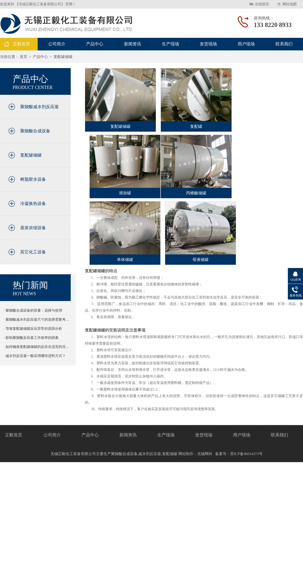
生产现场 (170, 44)
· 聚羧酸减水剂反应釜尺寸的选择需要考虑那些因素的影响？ (38, 319)
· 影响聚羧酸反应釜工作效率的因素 (31, 338)
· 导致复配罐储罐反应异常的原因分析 (33, 329)
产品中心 (94, 44)
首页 (23, 57)
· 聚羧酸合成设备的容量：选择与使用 (33, 310)
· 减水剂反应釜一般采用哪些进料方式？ (35, 356)
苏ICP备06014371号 (246, 454)
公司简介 (56, 44)
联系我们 (284, 44)
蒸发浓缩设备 (33, 227)
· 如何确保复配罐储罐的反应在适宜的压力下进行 (38, 347)
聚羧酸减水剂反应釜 (39, 106)
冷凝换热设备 (33, 203)
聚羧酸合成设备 (35, 131)
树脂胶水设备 (33, 179)
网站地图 (290, 4)
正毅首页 (21, 44)
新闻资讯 (132, 44)
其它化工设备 (33, 252)
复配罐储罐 (63, 57)
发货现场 (208, 44)
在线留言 (262, 4)
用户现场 (246, 44)
